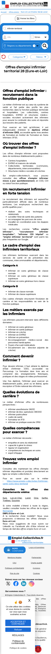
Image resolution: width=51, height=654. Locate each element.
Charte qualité (36, 563)
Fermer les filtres (25, 18)
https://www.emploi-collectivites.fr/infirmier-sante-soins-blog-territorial (25, 482)
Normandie (8, 511)
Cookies (36, 573)
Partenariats (36, 558)
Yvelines (7, 500)
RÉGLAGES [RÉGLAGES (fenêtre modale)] (18, 635)
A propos (36, 568)
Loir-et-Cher (16, 498)
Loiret (28, 498)
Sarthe (45, 498)
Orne (36, 498)
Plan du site (14, 573)
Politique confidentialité (14, 568)
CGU (14, 563)
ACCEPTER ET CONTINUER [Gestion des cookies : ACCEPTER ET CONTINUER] (18, 623)
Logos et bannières (36, 547)
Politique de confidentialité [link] (18, 642)
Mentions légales (14, 558)
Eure (5, 498)
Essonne (16, 500)
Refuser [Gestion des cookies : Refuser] (18, 629)
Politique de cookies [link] (18, 648)
